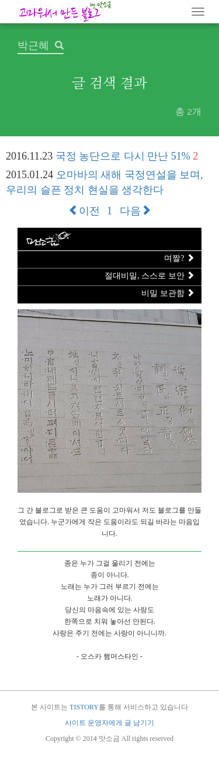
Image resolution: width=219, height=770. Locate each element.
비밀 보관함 (167, 293)
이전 (84, 211)
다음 (135, 211)
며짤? (179, 258)
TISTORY (84, 707)
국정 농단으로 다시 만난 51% (122, 156)
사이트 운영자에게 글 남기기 (109, 723)
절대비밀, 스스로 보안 (149, 275)
